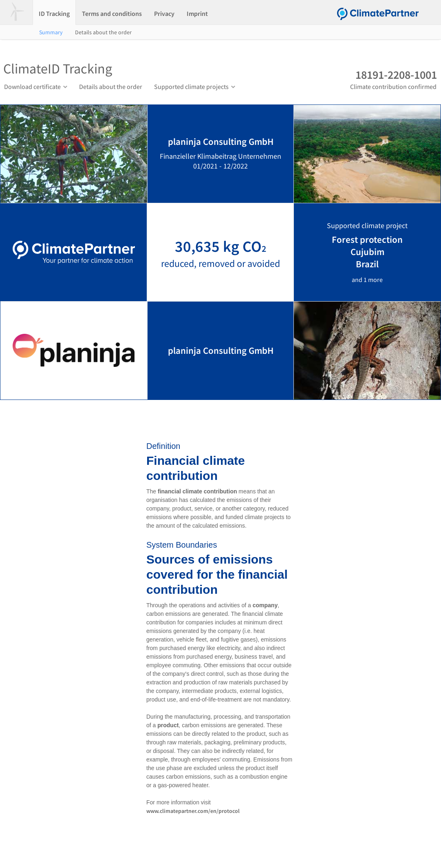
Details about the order (103, 32)
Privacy (164, 13)
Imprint (197, 13)
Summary (51, 32)
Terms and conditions (112, 13)
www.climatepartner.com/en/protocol (193, 811)
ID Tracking (54, 13)
